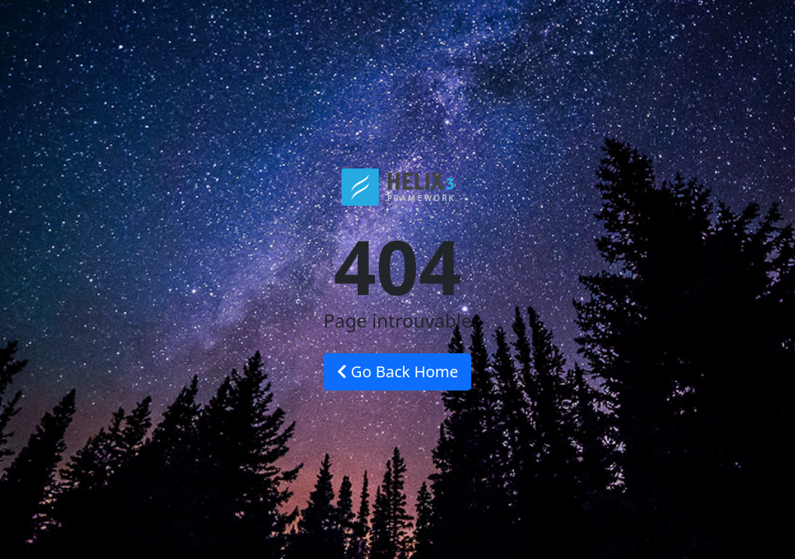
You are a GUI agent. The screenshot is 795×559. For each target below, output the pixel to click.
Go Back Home (398, 371)
